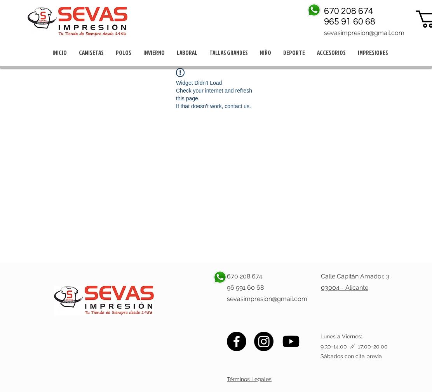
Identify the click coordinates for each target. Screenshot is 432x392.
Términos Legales (249, 379)
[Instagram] (263, 341)
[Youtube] (291, 341)
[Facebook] (236, 341)
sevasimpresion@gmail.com (364, 33)
